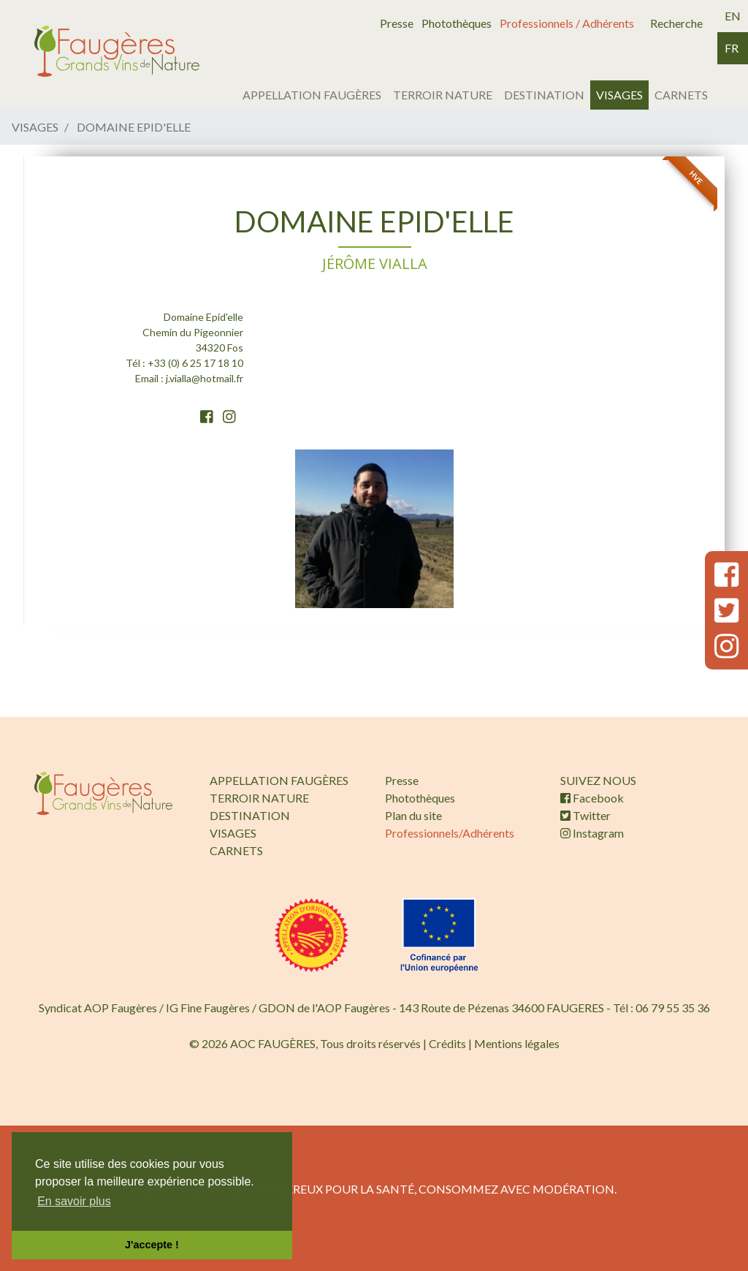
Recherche (676, 23)
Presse (396, 23)
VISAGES (619, 95)
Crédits (447, 1043)
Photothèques (456, 23)
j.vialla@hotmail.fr (204, 378)
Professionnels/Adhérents (449, 833)
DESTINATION (544, 95)
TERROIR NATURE (442, 95)
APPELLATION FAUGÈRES (312, 95)
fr (732, 48)
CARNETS (681, 95)
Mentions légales (517, 1043)
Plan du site (413, 815)
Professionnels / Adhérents (567, 23)
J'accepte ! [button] (152, 1245)
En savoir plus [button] (74, 1201)
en (733, 16)
